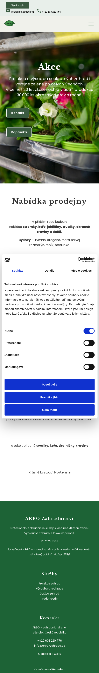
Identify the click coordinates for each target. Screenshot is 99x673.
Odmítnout (49, 409)
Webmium (58, 669)
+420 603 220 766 (51, 11)
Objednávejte (17, 5)
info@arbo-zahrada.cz (22, 11)
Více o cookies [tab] (81, 270)
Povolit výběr (49, 397)
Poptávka (19, 132)
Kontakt (17, 113)
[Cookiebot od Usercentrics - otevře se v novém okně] (77, 259)
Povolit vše (49, 384)
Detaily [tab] (49, 270)
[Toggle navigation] (91, 23)
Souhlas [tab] (17, 270)
